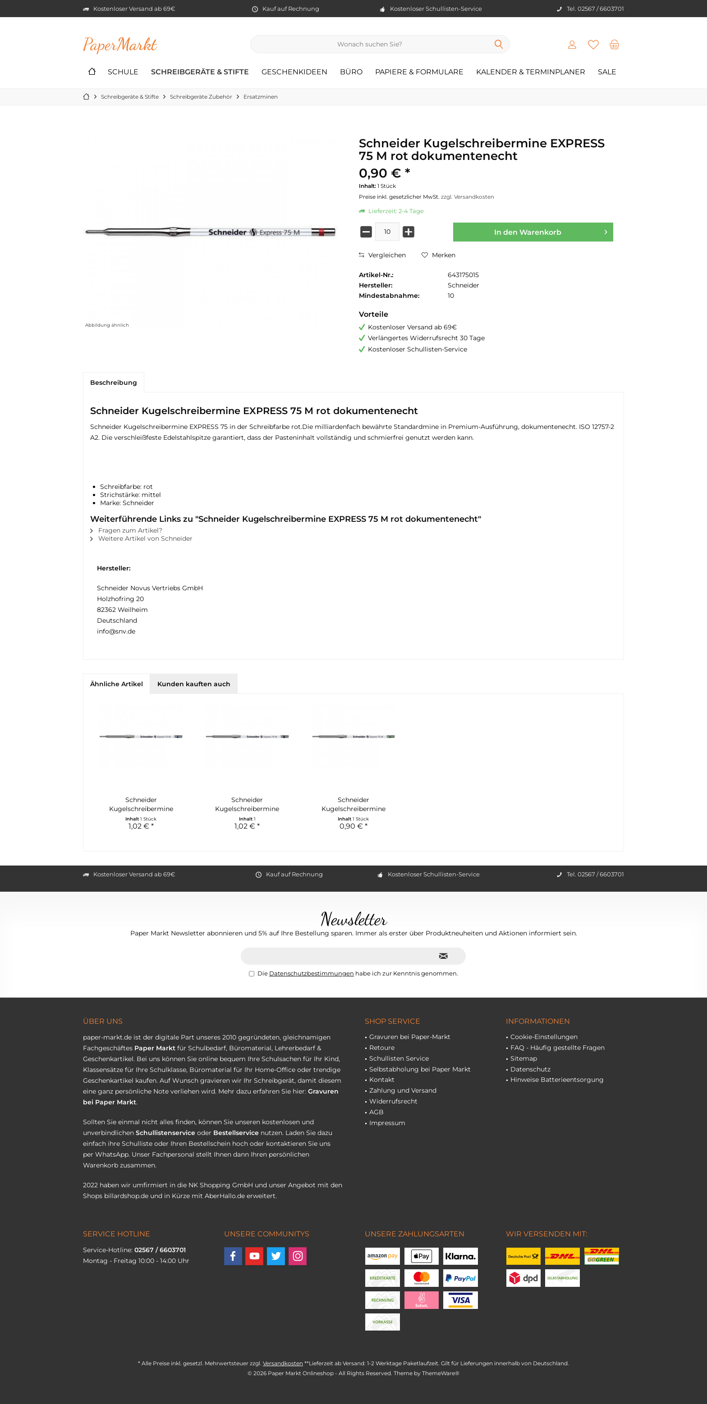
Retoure (382, 1048)
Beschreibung (113, 382)
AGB (376, 1112)
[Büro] (351, 72)
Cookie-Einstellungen (544, 1037)
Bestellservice (236, 1133)
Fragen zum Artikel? (126, 530)
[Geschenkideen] (294, 72)
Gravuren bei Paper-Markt (409, 1037)
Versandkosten (283, 1363)
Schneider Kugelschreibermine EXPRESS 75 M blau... (141, 804)
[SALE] (607, 72)
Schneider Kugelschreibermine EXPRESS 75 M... (247, 804)
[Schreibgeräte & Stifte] (200, 72)
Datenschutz (530, 1069)
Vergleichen (382, 255)
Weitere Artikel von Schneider (141, 538)
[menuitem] (614, 44)
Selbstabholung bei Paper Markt (420, 1069)
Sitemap (523, 1058)
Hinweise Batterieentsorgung (557, 1080)
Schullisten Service (399, 1058)
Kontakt (382, 1080)
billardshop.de (126, 1196)
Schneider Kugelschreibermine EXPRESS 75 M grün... (353, 804)
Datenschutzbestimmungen (311, 973)
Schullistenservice (165, 1133)
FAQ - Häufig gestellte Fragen (557, 1048)
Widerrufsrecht (393, 1101)
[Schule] (123, 72)
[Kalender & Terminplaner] (531, 72)
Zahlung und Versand (402, 1090)
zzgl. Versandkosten (467, 196)
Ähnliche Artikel (116, 684)
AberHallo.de (225, 1196)
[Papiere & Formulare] (419, 72)
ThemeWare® (440, 1373)
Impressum (387, 1123)
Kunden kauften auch (193, 684)
